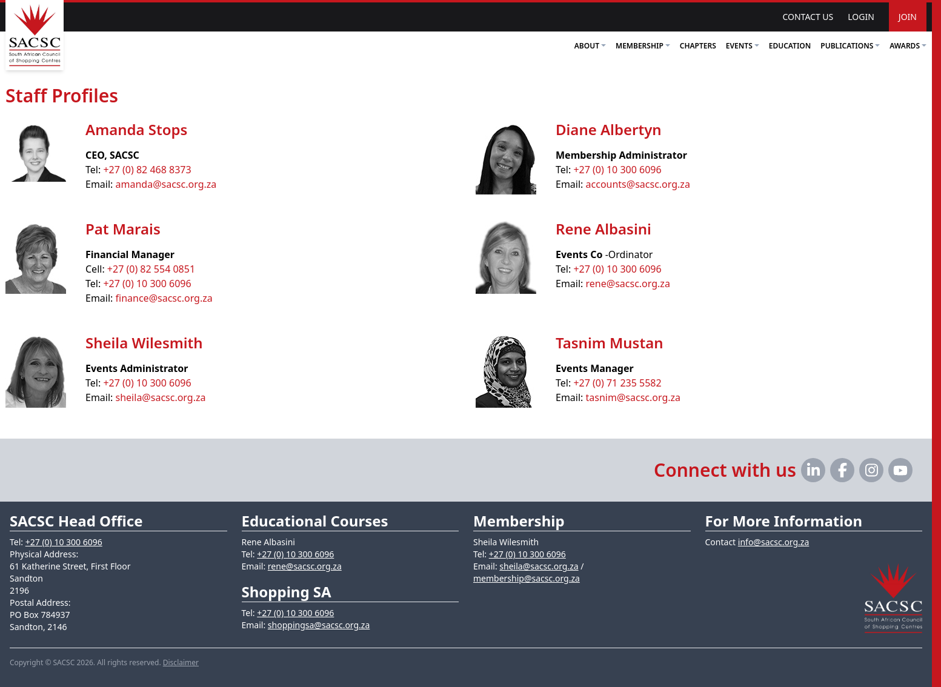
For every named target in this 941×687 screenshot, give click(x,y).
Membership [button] (643, 46)
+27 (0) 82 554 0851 (151, 269)
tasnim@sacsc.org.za (633, 397)
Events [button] (742, 46)
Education (790, 46)
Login (861, 16)
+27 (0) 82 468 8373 (147, 169)
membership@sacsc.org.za (526, 578)
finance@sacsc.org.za (164, 298)
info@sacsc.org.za (774, 542)
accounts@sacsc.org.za (638, 184)
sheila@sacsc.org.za (161, 397)
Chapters (698, 46)
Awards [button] (907, 46)
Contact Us (807, 16)
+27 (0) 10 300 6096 (617, 169)
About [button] (590, 46)
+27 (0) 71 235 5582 (617, 383)
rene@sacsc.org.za (628, 283)
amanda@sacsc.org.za (166, 184)
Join (908, 16)
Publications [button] (850, 46)
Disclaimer (181, 662)
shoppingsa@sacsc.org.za (319, 625)
